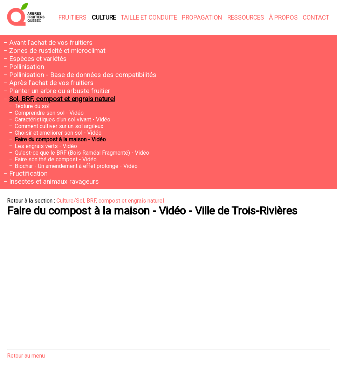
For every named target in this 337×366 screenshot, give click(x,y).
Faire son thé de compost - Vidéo (56, 159)
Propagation (202, 17)
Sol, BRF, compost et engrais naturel (62, 99)
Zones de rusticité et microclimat (57, 51)
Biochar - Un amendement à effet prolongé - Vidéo (76, 166)
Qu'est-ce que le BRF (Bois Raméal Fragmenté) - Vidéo (82, 152)
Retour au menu (26, 355)
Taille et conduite (149, 17)
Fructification (28, 173)
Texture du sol (32, 106)
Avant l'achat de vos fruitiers (50, 42)
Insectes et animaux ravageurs (54, 181)
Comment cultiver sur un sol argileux (59, 126)
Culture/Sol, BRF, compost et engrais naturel (110, 200)
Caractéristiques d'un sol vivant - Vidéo (62, 119)
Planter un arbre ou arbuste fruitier (59, 91)
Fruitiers (73, 17)
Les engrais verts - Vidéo (46, 146)
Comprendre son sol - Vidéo (49, 113)
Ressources (245, 17)
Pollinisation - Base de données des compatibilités (82, 75)
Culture (104, 17)
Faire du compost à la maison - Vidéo (60, 139)
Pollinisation (26, 67)
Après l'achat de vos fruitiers (51, 83)
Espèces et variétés (38, 59)
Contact (316, 17)
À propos (283, 17)
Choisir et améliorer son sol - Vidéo (58, 132)
